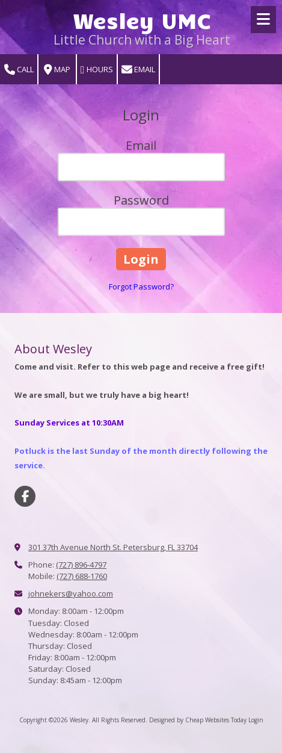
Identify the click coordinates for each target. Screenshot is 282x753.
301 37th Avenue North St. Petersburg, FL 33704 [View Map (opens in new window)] (113, 547)
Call (19, 69)
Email (138, 69)
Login (255, 720)
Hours (97, 69)
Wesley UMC (142, 19)
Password (141, 200)
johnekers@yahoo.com (70, 593)
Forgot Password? (141, 286)
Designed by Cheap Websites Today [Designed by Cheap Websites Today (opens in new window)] (198, 720)
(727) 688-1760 (82, 576)
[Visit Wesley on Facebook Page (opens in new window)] (24, 496)
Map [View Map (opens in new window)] (57, 69)
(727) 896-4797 (81, 564)
